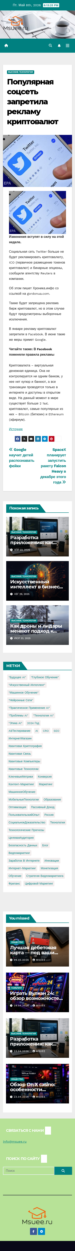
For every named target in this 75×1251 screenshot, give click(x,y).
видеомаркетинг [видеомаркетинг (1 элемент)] (19, 853)
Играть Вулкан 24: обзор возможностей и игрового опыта (36, 998)
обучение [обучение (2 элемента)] (15, 875)
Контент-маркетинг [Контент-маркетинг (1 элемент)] (21, 784)
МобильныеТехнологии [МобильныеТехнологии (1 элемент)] (24, 799)
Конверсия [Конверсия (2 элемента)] (45, 776)
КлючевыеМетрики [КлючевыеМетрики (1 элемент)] (21, 776)
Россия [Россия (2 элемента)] (49, 814)
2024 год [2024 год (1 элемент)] (33, 723)
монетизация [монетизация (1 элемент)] (49, 868)
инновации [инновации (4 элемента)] (52, 860)
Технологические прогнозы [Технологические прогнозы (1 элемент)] (26, 830)
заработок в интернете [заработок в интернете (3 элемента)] (24, 860)
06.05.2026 (22, 960)
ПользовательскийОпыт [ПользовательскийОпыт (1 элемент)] (24, 814)
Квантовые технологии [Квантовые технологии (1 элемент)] (23, 769)
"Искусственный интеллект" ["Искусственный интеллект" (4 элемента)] (27, 685)
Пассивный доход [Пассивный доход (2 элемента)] (42, 807)
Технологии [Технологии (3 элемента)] (57, 822)
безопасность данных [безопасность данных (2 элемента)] (23, 845)
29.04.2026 (22, 1005)
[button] (50, 45)
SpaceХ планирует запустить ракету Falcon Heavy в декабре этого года (53, 465)
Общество (17, 942)
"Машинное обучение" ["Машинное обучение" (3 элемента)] (24, 692)
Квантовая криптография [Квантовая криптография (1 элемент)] (25, 746)
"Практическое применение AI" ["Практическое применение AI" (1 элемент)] (29, 707)
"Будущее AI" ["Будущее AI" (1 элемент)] (17, 677)
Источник (16, 429)
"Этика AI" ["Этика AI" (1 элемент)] (15, 723)
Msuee (39, 960)
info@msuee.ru (15, 1141)
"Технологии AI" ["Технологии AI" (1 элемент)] (43, 715)
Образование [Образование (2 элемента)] (52, 799)
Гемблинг (16, 988)
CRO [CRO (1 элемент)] (46, 730)
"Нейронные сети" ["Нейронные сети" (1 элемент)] (21, 700)
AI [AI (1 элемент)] (36, 730)
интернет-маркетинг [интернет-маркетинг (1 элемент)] (22, 868)
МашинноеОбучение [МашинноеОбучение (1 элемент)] (22, 791)
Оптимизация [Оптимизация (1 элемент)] (17, 807)
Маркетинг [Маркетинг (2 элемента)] (46, 784)
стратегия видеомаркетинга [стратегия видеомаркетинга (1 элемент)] (44, 875)
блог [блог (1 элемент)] (45, 845)
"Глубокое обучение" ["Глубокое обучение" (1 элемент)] (45, 677)
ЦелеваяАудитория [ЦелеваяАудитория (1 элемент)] (21, 837)
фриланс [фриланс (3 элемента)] (14, 883)
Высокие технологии (20, 72)
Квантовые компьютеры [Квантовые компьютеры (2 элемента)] (24, 761)
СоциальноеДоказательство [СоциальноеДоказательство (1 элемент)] (27, 822)
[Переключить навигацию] (67, 45)
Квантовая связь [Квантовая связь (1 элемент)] (20, 753)
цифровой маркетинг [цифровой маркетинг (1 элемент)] (39, 883)
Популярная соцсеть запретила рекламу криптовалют (32, 101)
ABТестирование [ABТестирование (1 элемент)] (19, 730)
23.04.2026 (22, 1051)
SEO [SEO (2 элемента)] (56, 730)
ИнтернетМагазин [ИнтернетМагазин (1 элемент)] (20, 738)
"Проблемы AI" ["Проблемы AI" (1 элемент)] (18, 715)
